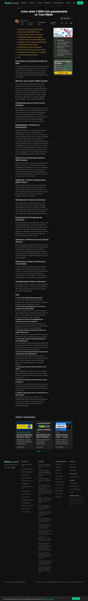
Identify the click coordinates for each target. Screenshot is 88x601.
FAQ (19, 57)
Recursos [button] (33, 3)
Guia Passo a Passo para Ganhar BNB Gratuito (32, 39)
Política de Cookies (66, 582)
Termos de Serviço (41, 582)
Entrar (74, 3)
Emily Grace (24, 20)
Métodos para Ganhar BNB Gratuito (29, 32)
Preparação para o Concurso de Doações (30, 34)
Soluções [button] (24, 3)
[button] (69, 3)
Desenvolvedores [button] (58, 3)
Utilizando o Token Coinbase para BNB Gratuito (32, 42)
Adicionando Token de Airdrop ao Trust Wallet (32, 52)
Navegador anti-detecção (24, 432)
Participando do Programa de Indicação (30, 47)
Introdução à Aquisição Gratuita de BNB (30, 29)
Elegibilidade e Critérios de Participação (30, 37)
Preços (40, 2)
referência (46, 2)
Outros (38, 432)
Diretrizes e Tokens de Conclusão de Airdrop (31, 50)
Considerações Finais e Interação (28, 55)
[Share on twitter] (5, 467)
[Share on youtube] (14, 467)
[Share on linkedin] (8, 467)
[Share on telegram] (11, 467)
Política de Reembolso (78, 582)
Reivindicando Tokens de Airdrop (28, 44)
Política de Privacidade (53, 582)
